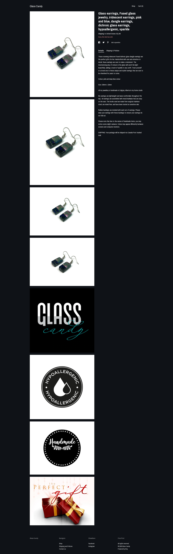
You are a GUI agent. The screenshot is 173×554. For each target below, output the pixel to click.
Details (101, 50)
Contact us (62, 549)
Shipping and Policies (65, 546)
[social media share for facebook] (99, 42)
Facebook (91, 544)
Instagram (91, 546)
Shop (133, 6)
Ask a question (115, 42)
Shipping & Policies (112, 50)
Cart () (140, 6)
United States (111, 33)
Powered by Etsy (123, 549)
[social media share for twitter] (104, 42)
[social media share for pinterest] (108, 42)
